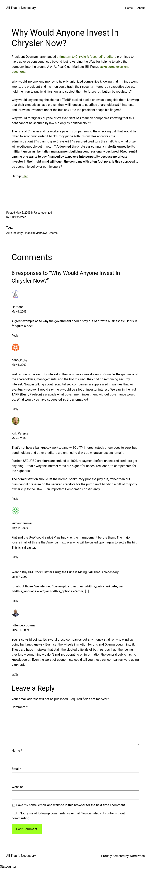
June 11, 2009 (20, 630)
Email (16, 769)
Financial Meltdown (36, 232)
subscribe (106, 813)
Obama (53, 232)
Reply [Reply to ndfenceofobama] (15, 674)
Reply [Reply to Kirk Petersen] (15, 498)
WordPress (137, 856)
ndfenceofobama (24, 625)
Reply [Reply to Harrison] (15, 335)
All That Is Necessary (21, 8)
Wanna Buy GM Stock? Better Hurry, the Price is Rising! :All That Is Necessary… (66, 572)
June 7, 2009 (19, 576)
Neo (25, 176)
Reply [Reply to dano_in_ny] (15, 408)
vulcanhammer (22, 523)
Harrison (18, 307)
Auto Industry (14, 232)
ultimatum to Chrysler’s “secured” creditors (86, 57)
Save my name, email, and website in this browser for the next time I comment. (71, 805)
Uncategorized (43, 212)
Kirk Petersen (21, 433)
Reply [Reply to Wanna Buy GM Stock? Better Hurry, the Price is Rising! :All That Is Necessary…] (15, 600)
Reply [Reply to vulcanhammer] (15, 556)
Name (17, 751)
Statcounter (8, 866)
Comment (20, 707)
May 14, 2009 (20, 527)
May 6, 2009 (19, 311)
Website (17, 787)
